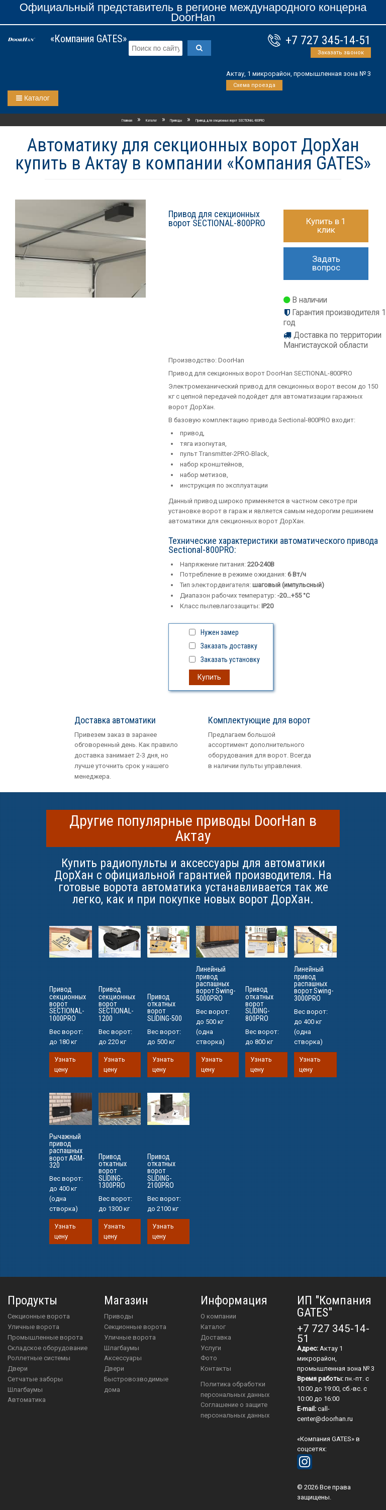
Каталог (33, 98)
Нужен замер (220, 632)
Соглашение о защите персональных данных (235, 1410)
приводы (118, 1316)
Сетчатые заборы (35, 1379)
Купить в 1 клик (326, 225)
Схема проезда (254, 85)
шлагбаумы (121, 1348)
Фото (209, 1358)
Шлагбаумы (25, 1389)
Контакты (216, 1368)
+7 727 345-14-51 (328, 40)
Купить (209, 677)
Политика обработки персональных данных (235, 1389)
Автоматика (27, 1399)
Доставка (216, 1337)
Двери (18, 1368)
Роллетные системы (39, 1358)
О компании (218, 1316)
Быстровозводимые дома (136, 1384)
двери (114, 1368)
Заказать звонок (341, 52)
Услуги (211, 1348)
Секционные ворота (39, 1316)
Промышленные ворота (45, 1337)
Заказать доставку (229, 645)
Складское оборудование (47, 1348)
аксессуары (123, 1358)
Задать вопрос (326, 263)
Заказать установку (230, 659)
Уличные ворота (33, 1327)
